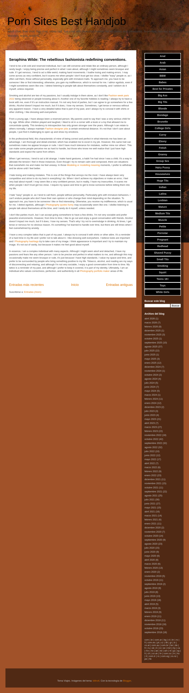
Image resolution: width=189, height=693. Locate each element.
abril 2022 (149, 463)
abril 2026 (149, 318)
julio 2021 (149, 499)
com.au (155, 645)
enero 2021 (150, 523)
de (176, 645)
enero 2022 (150, 475)
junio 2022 (149, 455)
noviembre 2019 (152, 576)
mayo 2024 (150, 390)
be (171, 645)
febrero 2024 (151, 398)
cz (162, 642)
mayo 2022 (150, 459)
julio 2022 (149, 451)
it (146, 656)
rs (158, 656)
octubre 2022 (151, 439)
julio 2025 (149, 350)
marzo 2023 (150, 427)
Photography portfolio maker (95, 271)
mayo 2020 (150, 555)
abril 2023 (149, 423)
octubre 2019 (151, 580)
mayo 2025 (150, 358)
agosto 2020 (151, 543)
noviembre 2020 (152, 531)
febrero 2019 (151, 612)
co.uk (155, 653)
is (174, 642)
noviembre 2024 (152, 370)
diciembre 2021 (152, 479)
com (146, 639)
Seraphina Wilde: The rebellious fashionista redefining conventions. (67, 60)
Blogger (127, 680)
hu (178, 653)
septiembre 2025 (153, 342)
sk (153, 648)
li (156, 648)
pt (158, 642)
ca (179, 648)
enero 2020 (150, 571)
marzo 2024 (150, 394)
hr (161, 653)
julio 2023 (149, 411)
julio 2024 (149, 382)
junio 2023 (149, 415)
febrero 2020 (151, 567)
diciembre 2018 (152, 620)
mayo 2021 (150, 507)
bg (165, 639)
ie (152, 639)
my (174, 648)
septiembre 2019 (153, 584)
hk (150, 658)
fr (145, 648)
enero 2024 (150, 403)
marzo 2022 (150, 467)
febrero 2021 (151, 519)
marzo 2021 (150, 515)
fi (145, 642)
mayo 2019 (150, 600)
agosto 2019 (151, 588)
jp (174, 650)
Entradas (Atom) (32, 292)
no (152, 650)
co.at (147, 645)
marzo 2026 (150, 322)
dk (166, 642)
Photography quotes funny (60, 204)
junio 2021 (149, 503)
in (174, 653)
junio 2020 (149, 551)
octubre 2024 (151, 374)
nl (170, 650)
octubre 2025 (151, 338)
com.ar (158, 639)
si (160, 648)
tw (161, 650)
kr (173, 639)
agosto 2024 (151, 378)
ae (156, 650)
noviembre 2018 (152, 624)
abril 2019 (149, 604)
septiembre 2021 (153, 491)
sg (178, 650)
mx (147, 650)
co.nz (174, 656)
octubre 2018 (151, 628)
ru (149, 648)
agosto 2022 (151, 447)
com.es (151, 642)
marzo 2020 (150, 563)
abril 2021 (149, 511)
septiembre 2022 (153, 443)
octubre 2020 (151, 535)
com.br (164, 645)
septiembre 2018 (153, 632)
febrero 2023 (151, 431)
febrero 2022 (151, 471)
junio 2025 (149, 354)
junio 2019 (149, 596)
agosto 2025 (151, 346)
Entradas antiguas (119, 285)
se (164, 648)
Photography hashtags (27, 241)
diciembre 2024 (152, 366)
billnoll (96, 680)
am (166, 650)
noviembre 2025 (152, 334)
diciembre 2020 (152, 527)
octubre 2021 (151, 487)
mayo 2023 (150, 419)
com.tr (152, 656)
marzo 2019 (150, 608)
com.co (167, 653)
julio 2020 (149, 547)
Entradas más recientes (26, 285)
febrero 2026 (151, 326)
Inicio (75, 285)
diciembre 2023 (152, 407)
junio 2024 (149, 386)
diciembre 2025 (152, 330)
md (168, 648)
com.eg (165, 656)
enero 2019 (150, 616)
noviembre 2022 (152, 435)
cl (169, 639)
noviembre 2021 (152, 483)
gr (171, 642)
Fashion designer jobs (56, 128)
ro (177, 639)
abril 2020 (149, 559)
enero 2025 (150, 362)
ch (149, 653)
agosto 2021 (151, 495)
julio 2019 (149, 592)
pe (145, 658)
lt (145, 653)
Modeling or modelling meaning (83, 165)
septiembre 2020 (153, 539)
